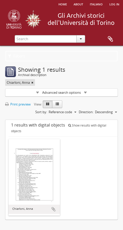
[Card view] (47, 104)
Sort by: (41, 112)
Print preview (18, 104)
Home (62, 4)
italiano (96, 4)
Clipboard (110, 39)
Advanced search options (61, 92)
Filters (16, 56)
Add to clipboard (53, 209)
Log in (114, 4)
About (78, 4)
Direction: (86, 112)
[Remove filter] (32, 82)
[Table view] (57, 104)
